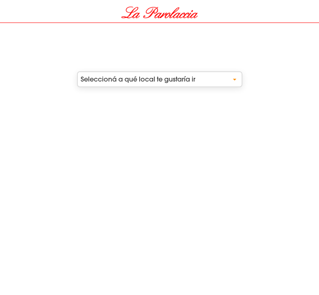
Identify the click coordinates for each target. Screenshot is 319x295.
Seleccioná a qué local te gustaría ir (160, 79)
